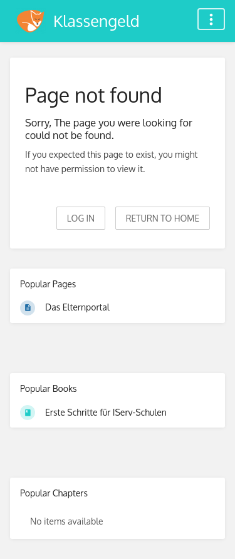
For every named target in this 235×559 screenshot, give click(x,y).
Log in (81, 218)
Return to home (162, 218)
